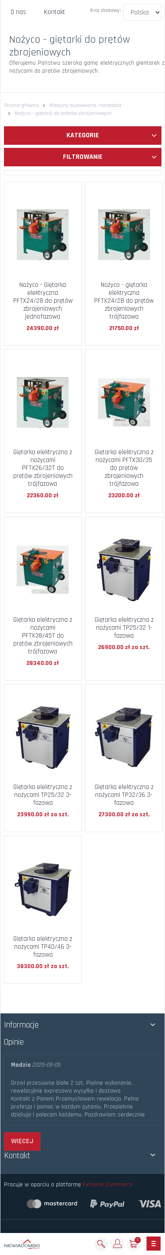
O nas (18, 12)
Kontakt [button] (17, 1156)
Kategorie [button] (111, 135)
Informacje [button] (21, 1025)
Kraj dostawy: (105, 10)
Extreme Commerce (108, 1185)
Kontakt (54, 12)
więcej (22, 1141)
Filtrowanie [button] (110, 156)
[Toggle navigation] (154, 1244)
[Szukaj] (101, 1244)
